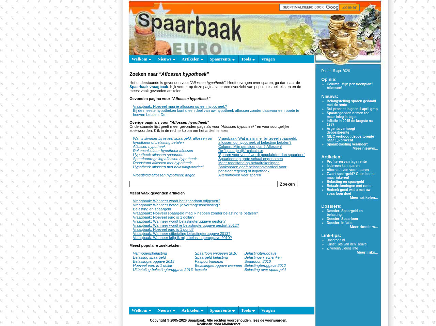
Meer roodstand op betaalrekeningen (249, 163)
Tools (248, 59)
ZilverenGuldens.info (342, 248)
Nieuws (167, 59)
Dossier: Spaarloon (342, 219)
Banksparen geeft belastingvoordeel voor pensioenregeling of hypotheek (252, 169)
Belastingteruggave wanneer (218, 265)
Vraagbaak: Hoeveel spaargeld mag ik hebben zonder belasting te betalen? (195, 213)
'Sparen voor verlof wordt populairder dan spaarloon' (261, 155)
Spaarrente (222, 59)
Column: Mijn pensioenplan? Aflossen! (250, 146)
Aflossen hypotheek (149, 146)
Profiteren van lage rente (347, 162)
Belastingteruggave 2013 (153, 261)
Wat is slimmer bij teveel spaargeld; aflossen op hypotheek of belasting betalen (172, 140)
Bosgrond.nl (336, 240)
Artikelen (193, 59)
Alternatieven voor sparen (239, 175)
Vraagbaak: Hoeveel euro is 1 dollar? (163, 217)
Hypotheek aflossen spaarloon (158, 155)
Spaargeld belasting (211, 257)
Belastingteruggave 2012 (265, 265)
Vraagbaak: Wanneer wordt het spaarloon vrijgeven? (176, 201)
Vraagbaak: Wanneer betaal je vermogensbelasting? (176, 205)
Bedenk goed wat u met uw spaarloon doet (348, 191)
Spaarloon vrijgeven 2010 (216, 253)
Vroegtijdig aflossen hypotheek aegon (164, 175)
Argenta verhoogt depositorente (341, 130)
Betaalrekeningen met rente (349, 186)
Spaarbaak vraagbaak (148, 87)
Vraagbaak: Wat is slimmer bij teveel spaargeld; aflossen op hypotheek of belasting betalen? (257, 140)
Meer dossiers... (364, 227)
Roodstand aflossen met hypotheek (162, 163)
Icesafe (201, 270)
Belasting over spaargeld (264, 270)
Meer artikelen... (364, 197)
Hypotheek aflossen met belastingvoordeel (168, 167)
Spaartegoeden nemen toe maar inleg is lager (348, 115)
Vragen (268, 59)
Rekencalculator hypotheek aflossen (163, 151)
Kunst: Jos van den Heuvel (347, 244)
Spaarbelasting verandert (347, 144)
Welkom (141, 59)
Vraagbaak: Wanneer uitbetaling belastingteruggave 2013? (181, 233)
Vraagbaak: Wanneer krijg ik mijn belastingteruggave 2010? (182, 238)
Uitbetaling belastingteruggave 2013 (163, 270)
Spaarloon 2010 (258, 261)
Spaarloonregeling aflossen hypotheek (165, 159)
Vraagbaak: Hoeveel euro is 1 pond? (163, 229)
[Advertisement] (97, 163)
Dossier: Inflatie (339, 223)
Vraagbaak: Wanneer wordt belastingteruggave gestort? (179, 221)
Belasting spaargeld (149, 257)
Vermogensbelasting (150, 253)
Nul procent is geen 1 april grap (352, 109)
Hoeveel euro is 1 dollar (152, 265)
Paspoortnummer (209, 261)
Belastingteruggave (260, 253)
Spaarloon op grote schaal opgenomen (250, 159)
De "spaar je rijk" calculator (240, 151)
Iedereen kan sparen (343, 166)
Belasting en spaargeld (152, 209)
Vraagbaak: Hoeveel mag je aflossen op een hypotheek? (180, 106)
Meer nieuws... (365, 148)
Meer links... (367, 252)
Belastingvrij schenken (262, 257)
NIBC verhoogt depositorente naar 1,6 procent (350, 138)
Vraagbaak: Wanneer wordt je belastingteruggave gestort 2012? (186, 225)
